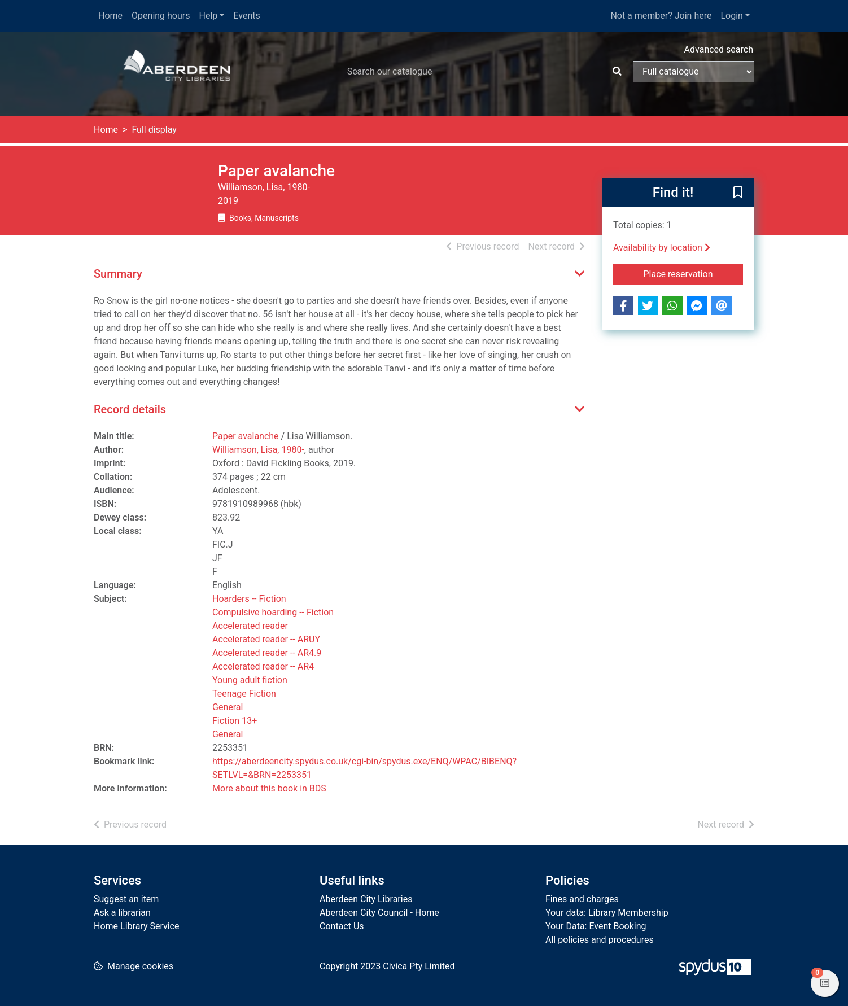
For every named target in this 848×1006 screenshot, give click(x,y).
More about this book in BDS (269, 788)
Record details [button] (130, 409)
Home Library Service (136, 926)
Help (208, 15)
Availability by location (661, 247)
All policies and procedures (599, 939)
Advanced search (718, 49)
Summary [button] (118, 274)
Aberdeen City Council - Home (379, 912)
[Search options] (693, 71)
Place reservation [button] (694, 273)
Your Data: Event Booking (595, 926)
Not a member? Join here (660, 15)
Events (246, 15)
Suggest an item (126, 899)
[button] (738, 193)
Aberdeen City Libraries (366, 899)
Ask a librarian (122, 912)
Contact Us (342, 926)
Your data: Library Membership (606, 912)
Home (110, 15)
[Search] (617, 71)
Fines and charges (582, 899)
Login (731, 15)
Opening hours (161, 15)
